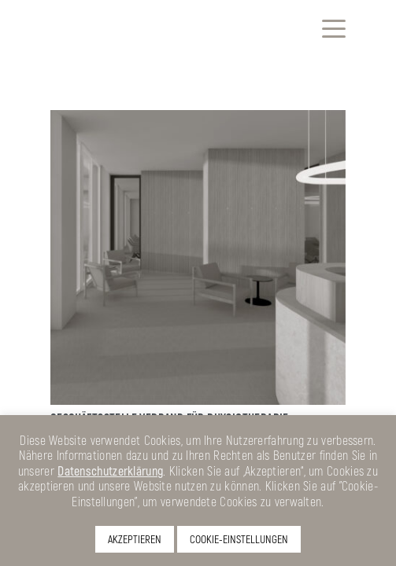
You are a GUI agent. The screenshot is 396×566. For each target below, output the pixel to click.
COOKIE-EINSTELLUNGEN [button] (239, 539)
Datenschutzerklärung (110, 470)
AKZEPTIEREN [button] (134, 539)
